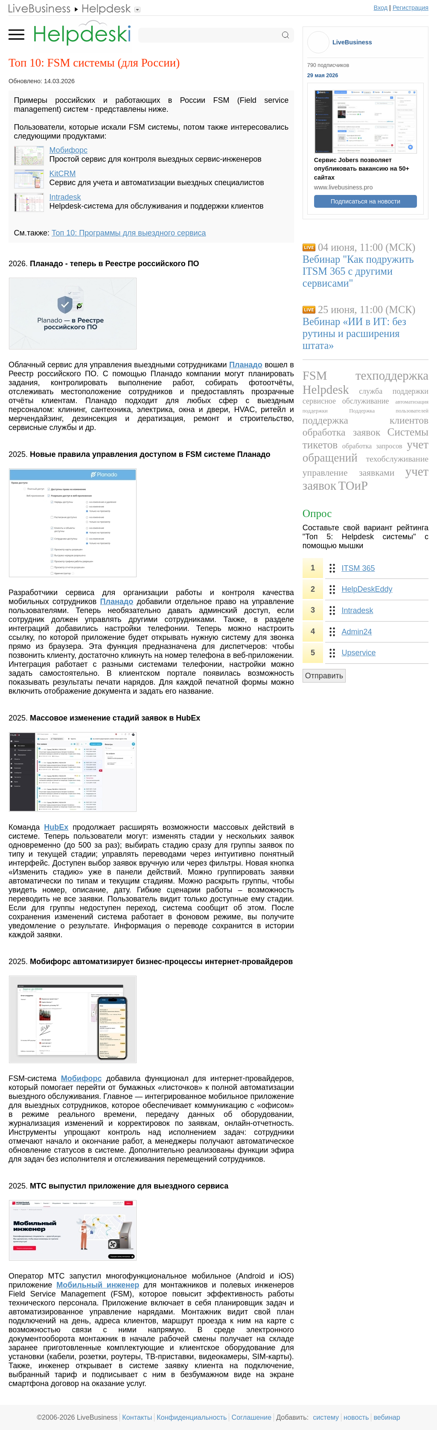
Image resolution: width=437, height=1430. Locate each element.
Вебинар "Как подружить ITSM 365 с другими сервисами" (358, 271)
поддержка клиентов (365, 420)
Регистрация (410, 7)
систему (326, 1417)
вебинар (386, 1417)
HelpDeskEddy (366, 589)
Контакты (137, 1417)
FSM (315, 375)
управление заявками (348, 473)
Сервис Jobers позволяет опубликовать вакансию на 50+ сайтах (361, 168)
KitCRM (63, 173)
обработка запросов (372, 446)
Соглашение (251, 1417)
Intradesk (65, 197)
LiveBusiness (352, 42)
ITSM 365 (358, 568)
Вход (381, 7)
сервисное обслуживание (346, 401)
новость (356, 1417)
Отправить (324, 675)
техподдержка (391, 375)
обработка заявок (341, 432)
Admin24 (356, 632)
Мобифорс (68, 150)
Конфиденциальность (192, 1417)
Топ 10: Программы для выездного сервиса (129, 233)
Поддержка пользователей (388, 411)
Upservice (358, 652)
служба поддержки (393, 391)
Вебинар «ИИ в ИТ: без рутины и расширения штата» (354, 333)
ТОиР (353, 485)
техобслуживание (397, 458)
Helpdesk (326, 389)
